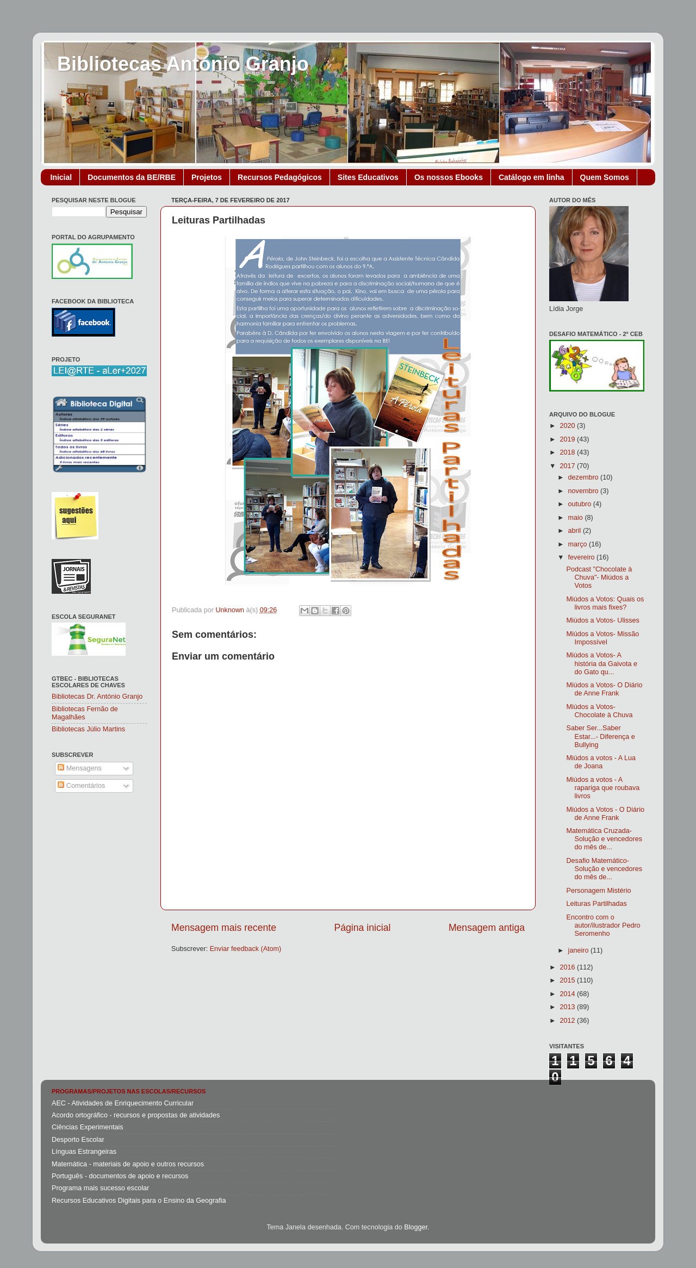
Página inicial (362, 927)
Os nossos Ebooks (448, 177)
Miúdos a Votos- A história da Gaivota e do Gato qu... (601, 663)
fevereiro (582, 557)
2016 (568, 967)
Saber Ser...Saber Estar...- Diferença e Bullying (600, 736)
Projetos (206, 177)
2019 (568, 439)
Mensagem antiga (487, 927)
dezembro (584, 477)
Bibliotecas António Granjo (183, 64)
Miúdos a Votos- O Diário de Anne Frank (604, 689)
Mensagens (80, 768)
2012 (568, 1020)
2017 (568, 466)
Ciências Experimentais (87, 1127)
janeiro (579, 950)
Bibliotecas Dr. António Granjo (97, 696)
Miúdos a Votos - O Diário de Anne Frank (605, 814)
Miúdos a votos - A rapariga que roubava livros (602, 788)
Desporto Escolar (78, 1139)
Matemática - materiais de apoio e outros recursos (128, 1164)
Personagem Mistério (598, 890)
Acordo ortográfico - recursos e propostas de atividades (136, 1115)
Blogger (415, 1227)
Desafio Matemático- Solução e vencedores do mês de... (604, 869)
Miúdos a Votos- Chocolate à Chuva (599, 711)
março (578, 544)
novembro (584, 491)
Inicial (61, 177)
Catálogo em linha (531, 177)
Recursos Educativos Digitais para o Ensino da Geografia (139, 1200)
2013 (568, 1007)
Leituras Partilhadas (596, 904)
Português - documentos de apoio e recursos (120, 1176)
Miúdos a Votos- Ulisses (602, 620)
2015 (568, 980)
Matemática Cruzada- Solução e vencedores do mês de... (604, 839)
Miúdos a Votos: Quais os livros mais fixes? (605, 603)
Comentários (81, 786)
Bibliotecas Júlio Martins (88, 729)
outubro (580, 504)
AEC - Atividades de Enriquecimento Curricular (123, 1103)
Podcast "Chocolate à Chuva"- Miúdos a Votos (599, 577)
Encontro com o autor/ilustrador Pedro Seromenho (603, 925)
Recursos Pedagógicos (280, 177)
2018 (568, 452)
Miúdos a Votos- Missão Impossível (602, 638)
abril (575, 530)
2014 (568, 994)
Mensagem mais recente (223, 927)
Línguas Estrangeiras (84, 1151)
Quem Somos (604, 177)
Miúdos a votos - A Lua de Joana (600, 762)
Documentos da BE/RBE (132, 177)
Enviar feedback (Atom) (246, 949)
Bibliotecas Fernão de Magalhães (85, 713)
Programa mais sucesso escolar (100, 1188)
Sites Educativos (368, 177)
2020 (568, 426)
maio (576, 517)
